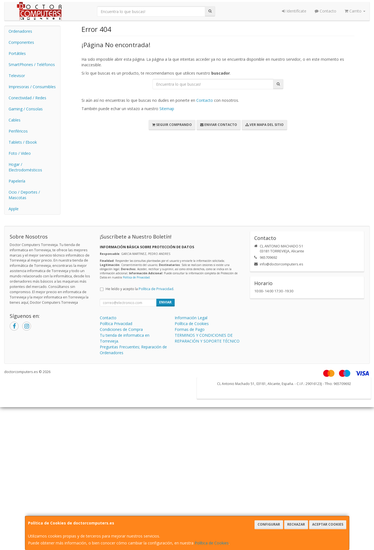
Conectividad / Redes (27, 97)
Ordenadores (20, 31)
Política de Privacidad (136, 277)
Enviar (165, 302)
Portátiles (17, 53)
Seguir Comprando (172, 124)
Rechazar (296, 524)
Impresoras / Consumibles (32, 86)
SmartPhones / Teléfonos (32, 64)
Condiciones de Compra (121, 329)
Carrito (355, 11)
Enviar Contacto (218, 124)
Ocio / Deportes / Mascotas (24, 194)
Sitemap (166, 108)
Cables (15, 120)
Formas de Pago (190, 329)
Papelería (17, 181)
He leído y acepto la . (140, 289)
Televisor (17, 75)
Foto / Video (20, 153)
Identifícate (294, 11)
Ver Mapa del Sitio (264, 124)
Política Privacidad (116, 323)
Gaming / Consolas (26, 108)
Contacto (325, 11)
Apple (14, 208)
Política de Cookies (212, 543)
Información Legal (191, 317)
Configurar (269, 524)
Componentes (21, 42)
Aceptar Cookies (327, 524)
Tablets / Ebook (23, 142)
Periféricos (18, 131)
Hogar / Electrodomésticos (25, 167)
